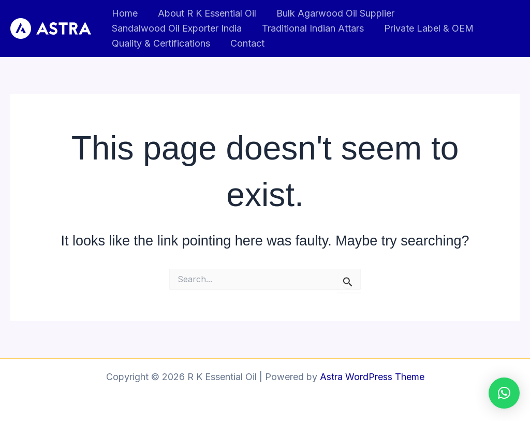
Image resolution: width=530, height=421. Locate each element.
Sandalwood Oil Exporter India (176, 28)
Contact (245, 43)
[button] (504, 393)
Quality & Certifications (160, 43)
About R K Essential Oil (204, 13)
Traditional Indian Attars (310, 28)
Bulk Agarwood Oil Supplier (331, 13)
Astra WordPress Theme (372, 376)
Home (124, 13)
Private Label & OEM (424, 28)
